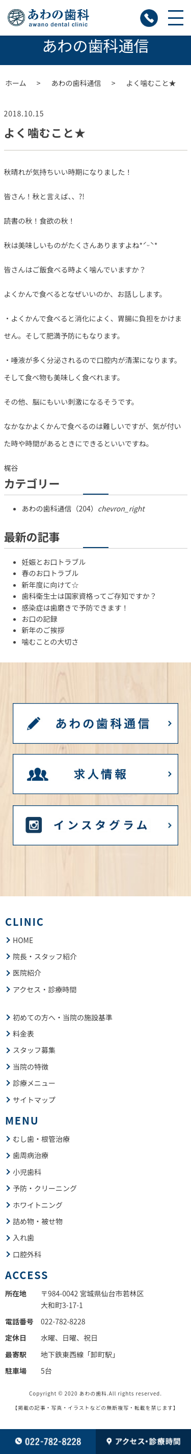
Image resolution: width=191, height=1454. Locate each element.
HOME (23, 940)
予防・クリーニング (45, 1188)
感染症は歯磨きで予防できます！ (75, 607)
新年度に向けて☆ (50, 585)
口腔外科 (27, 1254)
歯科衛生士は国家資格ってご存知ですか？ (89, 596)
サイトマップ (34, 1100)
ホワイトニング (38, 1205)
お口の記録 (40, 619)
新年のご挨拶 (43, 630)
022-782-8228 (63, 1321)
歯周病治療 (30, 1155)
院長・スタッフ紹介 (45, 956)
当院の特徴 (30, 1067)
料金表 (23, 1033)
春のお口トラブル (50, 573)
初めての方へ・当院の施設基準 (63, 1017)
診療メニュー (34, 1083)
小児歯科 (27, 1172)
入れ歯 (23, 1237)
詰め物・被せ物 (38, 1221)
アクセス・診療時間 (44, 989)
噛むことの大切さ (50, 642)
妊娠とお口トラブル (54, 562)
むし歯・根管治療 (41, 1139)
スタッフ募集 (34, 1050)
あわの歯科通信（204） (83, 508)
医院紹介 (27, 972)
